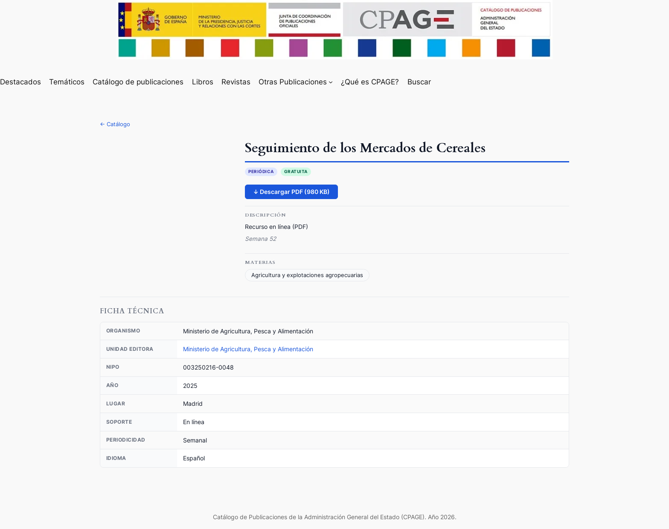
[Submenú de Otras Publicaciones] (331, 82)
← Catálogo (115, 124)
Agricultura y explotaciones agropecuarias (307, 275)
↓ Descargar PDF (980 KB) (291, 191)
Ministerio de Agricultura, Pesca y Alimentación (248, 349)
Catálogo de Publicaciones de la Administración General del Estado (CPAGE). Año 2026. (335, 516)
